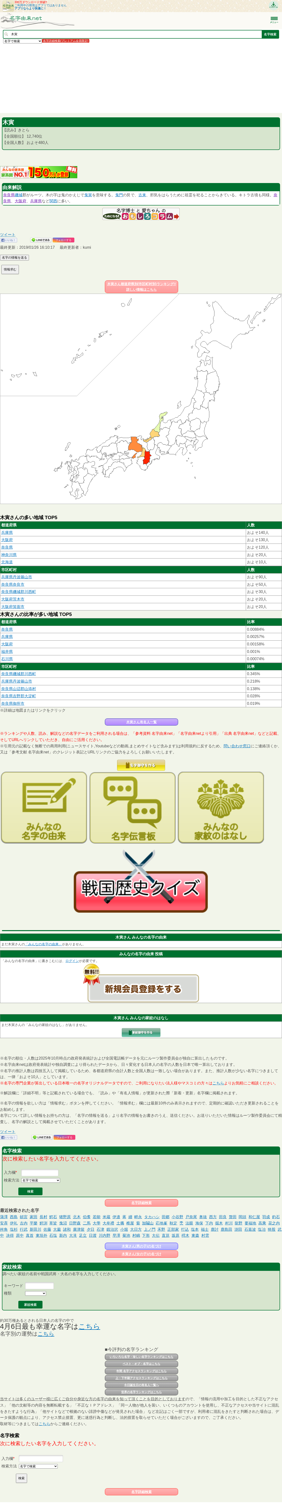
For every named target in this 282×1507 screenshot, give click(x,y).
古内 (24, 1223)
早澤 (116, 1235)
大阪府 (20, 201)
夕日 (90, 1229)
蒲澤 (4, 1217)
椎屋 (130, 1223)
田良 (223, 1217)
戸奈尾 (191, 1217)
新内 (63, 1235)
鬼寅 (88, 195)
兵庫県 (36, 201)
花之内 (274, 1223)
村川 (229, 1223)
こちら (218, 1083)
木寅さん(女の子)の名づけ (141, 1254)
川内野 (104, 1235)
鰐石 (53, 1217)
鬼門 (119, 195)
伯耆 (87, 1217)
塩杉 (14, 1229)
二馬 (87, 1223)
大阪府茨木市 (12, 599)
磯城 (18, 195)
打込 (185, 1229)
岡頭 (242, 1217)
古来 (142, 195)
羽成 (266, 1217)
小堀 (124, 1229)
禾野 (161, 1229)
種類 (8, 1293)
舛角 (4, 1229)
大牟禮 (108, 1223)
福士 (205, 1229)
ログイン (72, 961)
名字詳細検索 (141, 1203)
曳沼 (63, 1223)
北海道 (7, 562)
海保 (199, 1223)
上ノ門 (149, 1229)
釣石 (276, 1217)
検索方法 (11, 1180)
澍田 (238, 1229)
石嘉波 (250, 1229)
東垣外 (41, 1235)
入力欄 (9, 1172)
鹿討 (215, 1229)
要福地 (250, 1223)
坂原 (175, 1235)
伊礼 (14, 1223)
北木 (77, 1217)
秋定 (173, 1223)
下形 (146, 1235)
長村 (43, 1217)
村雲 (205, 1235)
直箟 (165, 1235)
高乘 (262, 1223)
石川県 (7, 659)
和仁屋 (254, 1217)
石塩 (53, 1235)
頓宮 (24, 1217)
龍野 (238, 1223)
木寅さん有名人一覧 (141, 722)
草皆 (53, 1223)
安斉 (4, 1223)
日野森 (75, 1223)
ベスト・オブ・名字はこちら (141, 1363)
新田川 (35, 1229)
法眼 (189, 1223)
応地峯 (161, 1223)
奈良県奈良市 (12, 584)
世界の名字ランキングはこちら (141, 1392)
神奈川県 (9, 555)
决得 (10, 1235)
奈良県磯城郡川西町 (18, 592)
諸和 (67, 1229)
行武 (24, 1229)
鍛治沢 (112, 1229)
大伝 (156, 1235)
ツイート (7, 235)
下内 (209, 1223)
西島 (14, 1217)
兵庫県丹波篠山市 (16, 577)
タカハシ (152, 1217)
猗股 (271, 1229)
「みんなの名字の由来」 (43, 944)
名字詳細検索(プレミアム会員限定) (65, 40)
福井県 (7, 652)
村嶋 (136, 1235)
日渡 (93, 1235)
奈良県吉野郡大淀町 (18, 696)
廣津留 (79, 1229)
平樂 (33, 1223)
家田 (33, 1217)
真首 (30, 1235)
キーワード (13, 1286)
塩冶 (262, 1229)
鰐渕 (43, 1223)
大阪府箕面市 (12, 607)
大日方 (136, 1229)
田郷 (165, 1217)
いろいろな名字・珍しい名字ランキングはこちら (141, 1356)
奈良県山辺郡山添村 (18, 689)
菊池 (126, 1235)
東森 (195, 1235)
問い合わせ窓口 (237, 746)
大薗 (57, 1229)
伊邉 (116, 1217)
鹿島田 (226, 1229)
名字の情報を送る (14, 257)
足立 (83, 1235)
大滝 (73, 1235)
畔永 (138, 1217)
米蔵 (106, 1217)
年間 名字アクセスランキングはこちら (141, 1371)
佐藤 (47, 1229)
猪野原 (65, 1217)
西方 (213, 1217)
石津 (100, 1229)
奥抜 (203, 1217)
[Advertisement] (141, 78)
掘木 (219, 1223)
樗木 (185, 1235)
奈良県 (9, 195)
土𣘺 (120, 1223)
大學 (96, 1223)
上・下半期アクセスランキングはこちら (141, 1378)
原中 (20, 1235)
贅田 (233, 1217)
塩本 (195, 1229)
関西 (53, 201)
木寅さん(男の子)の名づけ (141, 1246)
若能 (96, 1217)
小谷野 (177, 1217)
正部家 (173, 1229)
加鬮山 (148, 1223)
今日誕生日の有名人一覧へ (141, 1385)
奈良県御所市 (12, 703)
